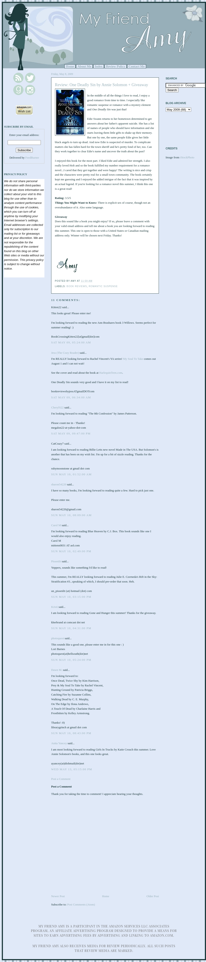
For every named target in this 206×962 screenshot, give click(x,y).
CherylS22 (57, 407)
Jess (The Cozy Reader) (65, 352)
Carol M (56, 525)
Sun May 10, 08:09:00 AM (71, 515)
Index (99, 66)
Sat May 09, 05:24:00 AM (71, 342)
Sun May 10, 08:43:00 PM (71, 733)
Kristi (54, 607)
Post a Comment (60, 779)
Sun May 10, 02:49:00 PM (71, 551)
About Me (84, 66)
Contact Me (137, 66)
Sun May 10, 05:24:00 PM (71, 659)
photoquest (57, 638)
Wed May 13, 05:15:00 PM (71, 769)
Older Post (153, 896)
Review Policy (115, 66)
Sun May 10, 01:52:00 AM (71, 474)
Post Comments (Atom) (81, 904)
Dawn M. (56, 670)
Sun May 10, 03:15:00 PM (71, 596)
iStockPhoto (187, 157)
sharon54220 (58, 484)
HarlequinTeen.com (110, 372)
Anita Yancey (59, 743)
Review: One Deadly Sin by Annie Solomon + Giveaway (101, 85)
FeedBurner (32, 157)
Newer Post (58, 896)
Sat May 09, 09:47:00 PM (71, 433)
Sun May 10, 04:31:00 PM (71, 628)
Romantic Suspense (103, 286)
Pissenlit (56, 561)
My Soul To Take (133, 358)
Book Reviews (77, 286)
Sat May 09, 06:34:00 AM (71, 397)
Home (70, 66)
